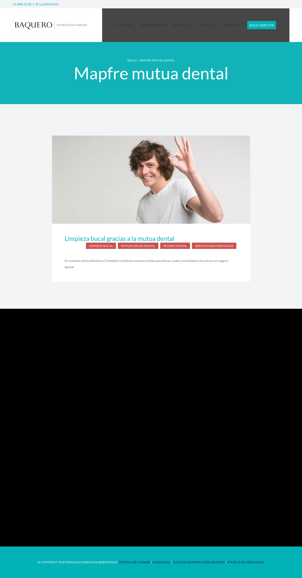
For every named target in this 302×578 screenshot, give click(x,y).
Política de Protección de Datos (199, 562)
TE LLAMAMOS (46, 4)
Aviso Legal (161, 562)
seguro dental (175, 246)
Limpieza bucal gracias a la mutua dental (119, 238)
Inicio (132, 60)
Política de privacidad (245, 562)
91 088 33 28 (22, 4)
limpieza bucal (101, 246)
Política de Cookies (134, 562)
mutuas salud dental (138, 246)
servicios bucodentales (214, 246)
